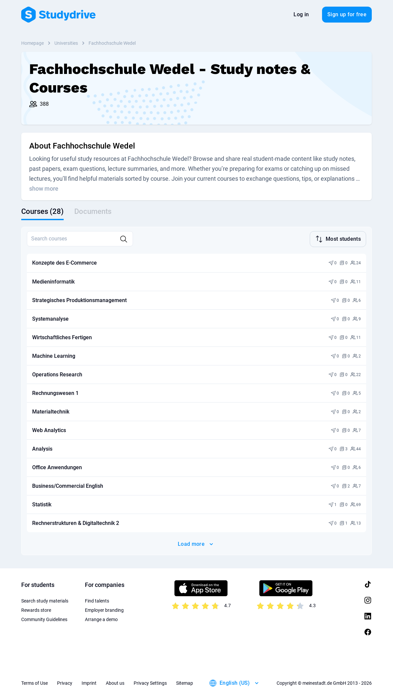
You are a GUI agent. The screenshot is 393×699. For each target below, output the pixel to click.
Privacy (64, 682)
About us (115, 682)
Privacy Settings (150, 682)
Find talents (97, 600)
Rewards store (36, 609)
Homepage (32, 43)
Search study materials (44, 600)
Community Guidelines (44, 618)
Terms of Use (34, 682)
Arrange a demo (101, 618)
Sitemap (184, 682)
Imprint (89, 682)
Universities (66, 43)
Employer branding (104, 609)
